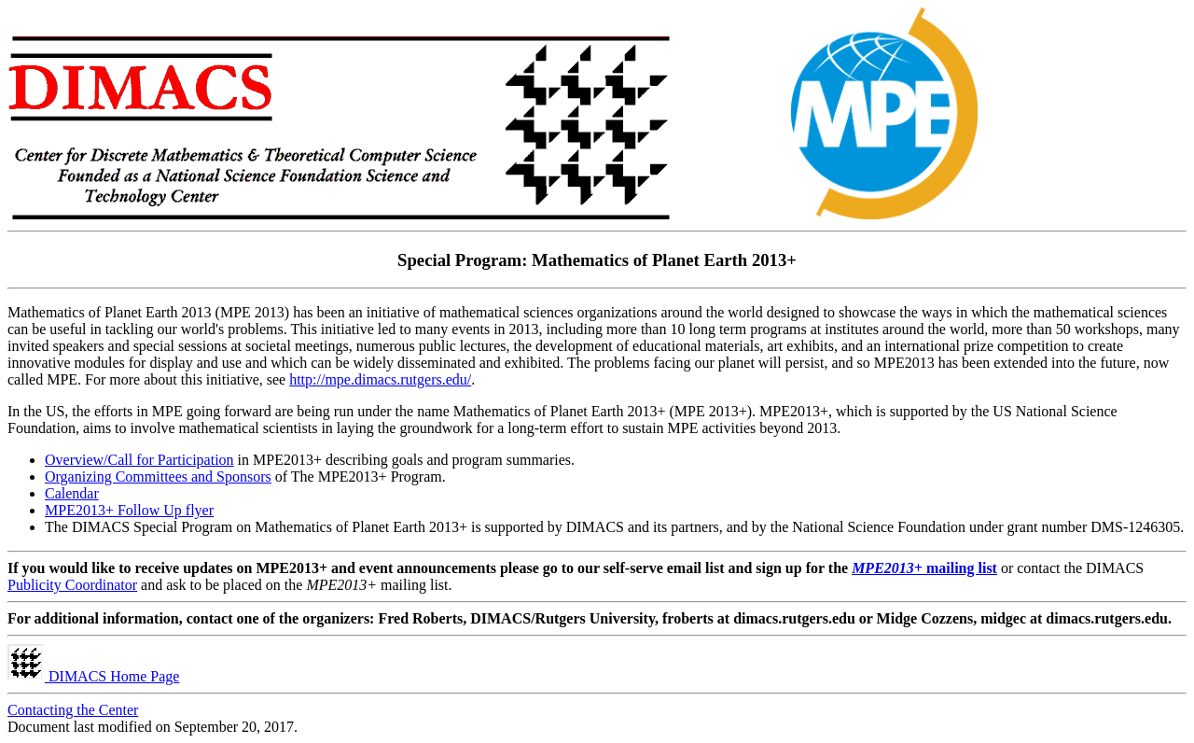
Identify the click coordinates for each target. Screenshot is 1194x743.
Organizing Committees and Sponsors (158, 476)
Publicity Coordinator (72, 585)
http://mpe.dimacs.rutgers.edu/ (380, 379)
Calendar (72, 493)
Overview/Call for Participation (139, 460)
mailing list (924, 568)
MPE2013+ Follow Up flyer (129, 510)
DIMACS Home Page (93, 676)
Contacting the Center (72, 710)
